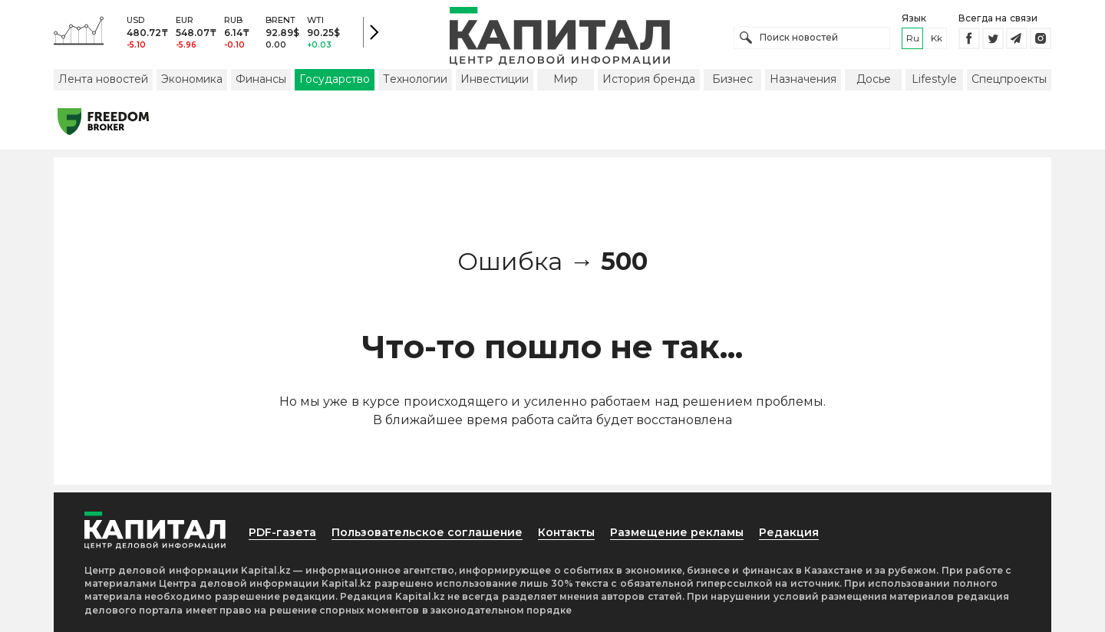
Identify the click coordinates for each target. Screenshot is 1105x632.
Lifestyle (934, 79)
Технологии (415, 79)
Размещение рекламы (677, 532)
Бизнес (732, 79)
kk (936, 38)
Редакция (789, 532)
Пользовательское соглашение (427, 532)
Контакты (566, 532)
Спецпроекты (1009, 79)
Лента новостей (103, 79)
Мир (565, 79)
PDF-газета (282, 532)
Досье (873, 79)
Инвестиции (494, 79)
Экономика (192, 79)
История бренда (648, 79)
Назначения (803, 79)
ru (912, 38)
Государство (334, 79)
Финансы (261, 79)
